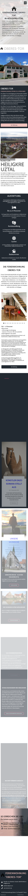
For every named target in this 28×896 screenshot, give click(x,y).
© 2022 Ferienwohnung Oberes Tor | (9, 892)
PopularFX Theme (22, 892)
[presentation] (3, 308)
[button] (4, 323)
